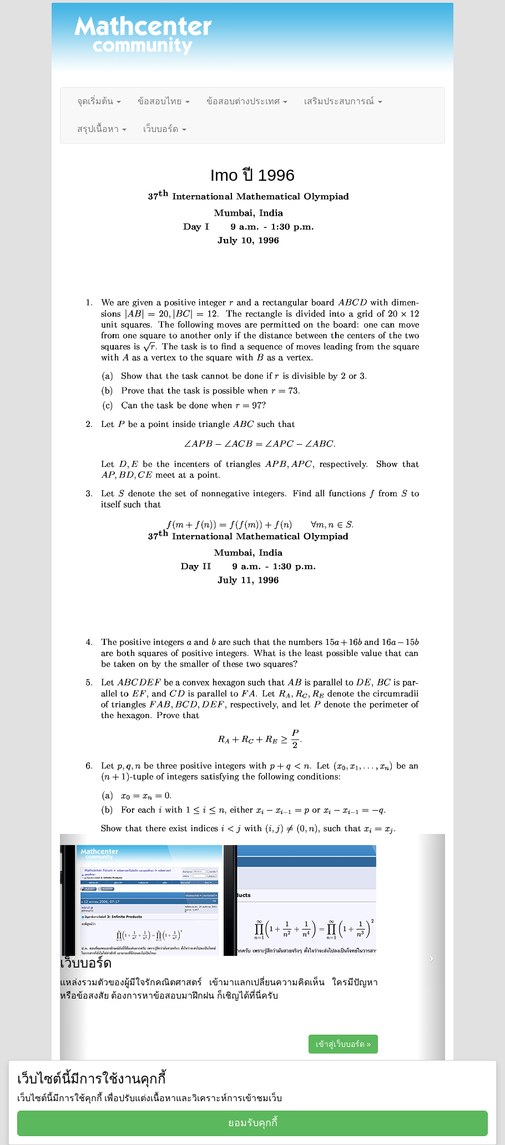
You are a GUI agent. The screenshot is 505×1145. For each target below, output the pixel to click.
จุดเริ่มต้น (99, 101)
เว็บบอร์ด (164, 129)
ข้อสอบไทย (163, 101)
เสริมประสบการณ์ (343, 101)
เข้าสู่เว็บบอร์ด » (343, 1044)
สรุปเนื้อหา (102, 129)
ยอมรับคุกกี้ (252, 1122)
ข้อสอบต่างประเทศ (246, 101)
